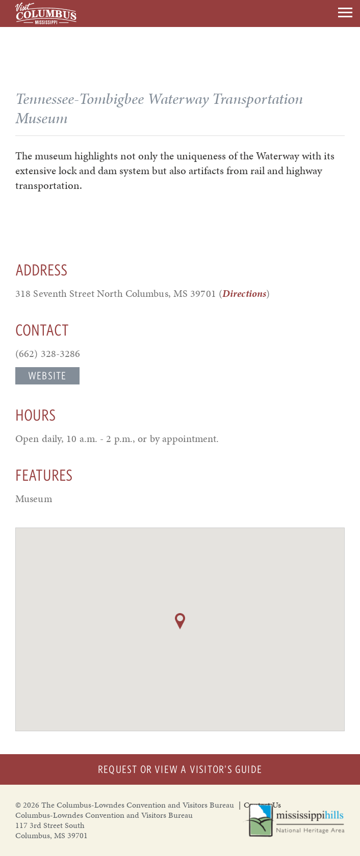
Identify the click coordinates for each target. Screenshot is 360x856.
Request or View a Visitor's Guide (180, 769)
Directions (244, 293)
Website (47, 375)
